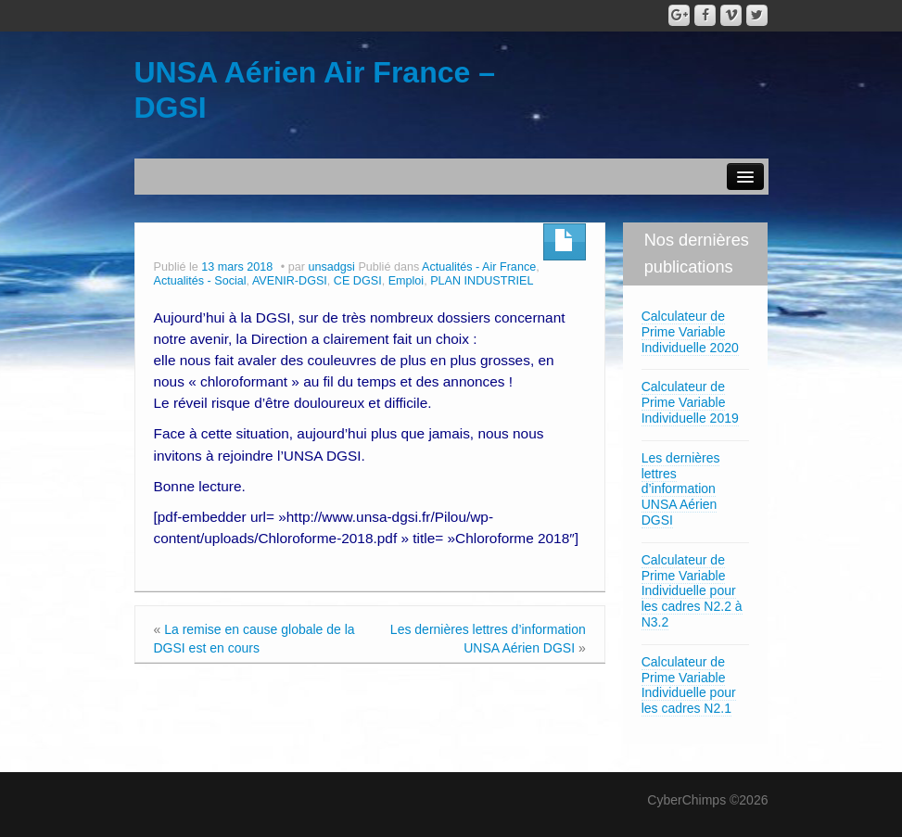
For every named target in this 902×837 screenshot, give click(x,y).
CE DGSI (358, 280)
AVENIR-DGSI (289, 280)
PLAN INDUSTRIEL (481, 280)
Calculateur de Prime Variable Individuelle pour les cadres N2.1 (689, 685)
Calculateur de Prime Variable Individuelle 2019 (690, 402)
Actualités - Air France (479, 266)
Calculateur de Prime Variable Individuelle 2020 (690, 332)
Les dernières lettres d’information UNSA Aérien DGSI (681, 488)
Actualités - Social (200, 280)
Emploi (406, 280)
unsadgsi (331, 266)
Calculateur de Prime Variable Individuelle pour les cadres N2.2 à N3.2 (692, 590)
